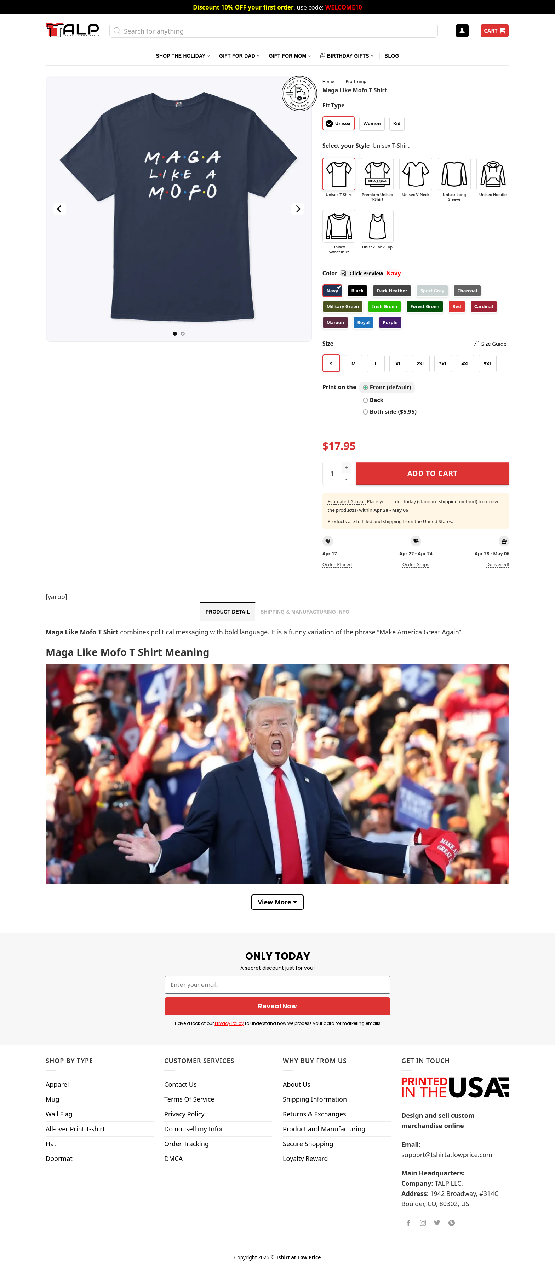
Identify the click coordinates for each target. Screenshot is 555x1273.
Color (352, 273)
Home (328, 81)
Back (373, 400)
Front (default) (387, 387)
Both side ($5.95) (390, 412)
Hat (51, 1143)
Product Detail (228, 612)
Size (414, 344)
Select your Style (346, 145)
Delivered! (497, 564)
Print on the (339, 387)
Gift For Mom (290, 55)
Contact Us (180, 1084)
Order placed (337, 564)
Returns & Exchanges (314, 1114)
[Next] (297, 208)
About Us (296, 1084)
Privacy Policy (229, 1023)
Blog (391, 56)
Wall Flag (59, 1114)
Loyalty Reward (305, 1158)
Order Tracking (186, 1143)
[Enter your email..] (277, 985)
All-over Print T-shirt (75, 1129)
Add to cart (432, 473)
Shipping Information (315, 1099)
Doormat (59, 1158)
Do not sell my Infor (193, 1129)
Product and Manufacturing (324, 1129)
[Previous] (59, 208)
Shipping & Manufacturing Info (305, 612)
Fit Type (333, 105)
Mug (52, 1099)
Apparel (57, 1084)
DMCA (173, 1158)
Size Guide (494, 343)
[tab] (227, 611)
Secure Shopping (308, 1143)
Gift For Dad (239, 55)
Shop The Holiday (183, 55)
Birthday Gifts (347, 55)
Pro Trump (356, 81)
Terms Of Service (189, 1099)
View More (274, 902)
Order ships (415, 564)
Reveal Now (277, 1006)
